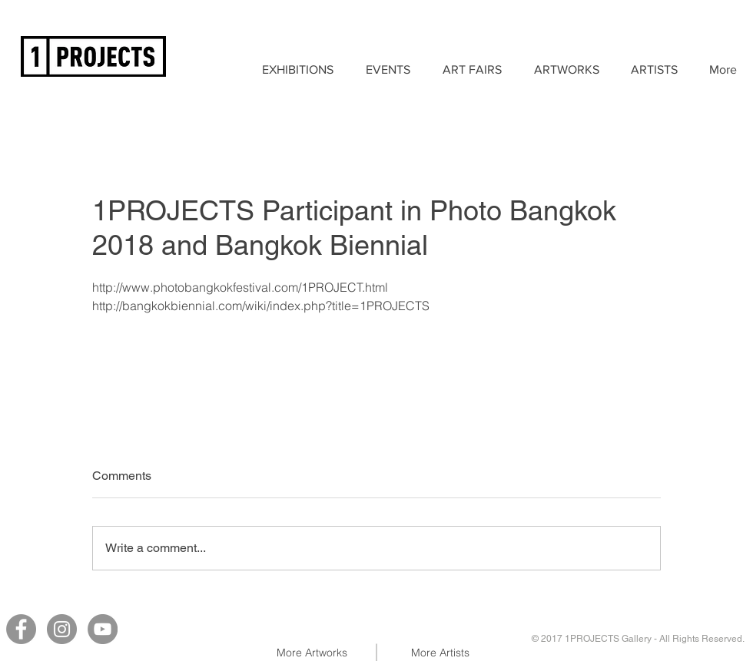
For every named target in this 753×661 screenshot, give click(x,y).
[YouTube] (103, 629)
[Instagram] (62, 629)
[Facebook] (21, 629)
